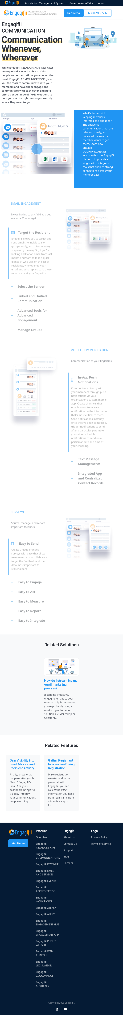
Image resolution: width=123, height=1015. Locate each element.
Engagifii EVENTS (46, 881)
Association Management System (44, 3)
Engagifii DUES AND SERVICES (45, 872)
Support (68, 850)
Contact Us (70, 843)
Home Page (11, 3)
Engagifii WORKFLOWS (44, 899)
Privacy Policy (99, 837)
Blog (66, 856)
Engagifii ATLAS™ (46, 908)
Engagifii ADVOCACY (42, 984)
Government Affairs (81, 3)
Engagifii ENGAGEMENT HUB (47, 922)
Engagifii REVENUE (47, 864)
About (101, 3)
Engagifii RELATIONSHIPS (45, 845)
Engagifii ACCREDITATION (46, 889)
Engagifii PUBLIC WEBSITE (46, 943)
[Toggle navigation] (117, 13)
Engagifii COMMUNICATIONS (48, 856)
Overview (41, 837)
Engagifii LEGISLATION (44, 963)
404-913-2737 (97, 13)
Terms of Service (101, 843)
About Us (69, 837)
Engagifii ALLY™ (45, 914)
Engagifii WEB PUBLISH (44, 953)
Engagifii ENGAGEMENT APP (47, 932)
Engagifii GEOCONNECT (44, 974)
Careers (68, 863)
